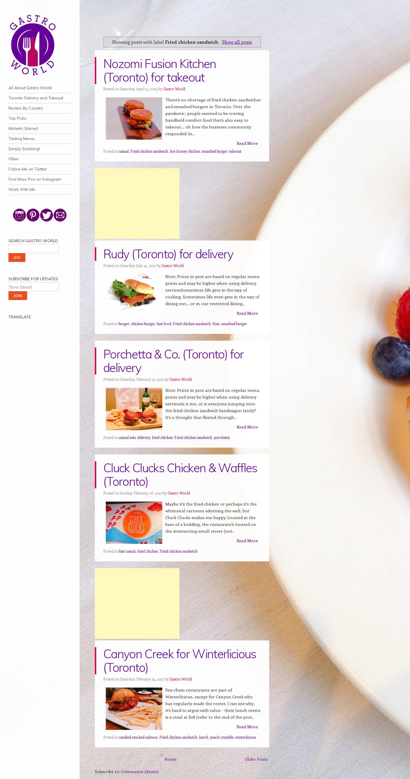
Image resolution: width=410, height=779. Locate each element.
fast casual (127, 551)
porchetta (222, 437)
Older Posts (256, 759)
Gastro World (174, 88)
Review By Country (25, 108)
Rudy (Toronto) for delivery (168, 253)
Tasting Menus (21, 138)
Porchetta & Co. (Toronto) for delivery (173, 361)
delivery (143, 437)
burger (124, 323)
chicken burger (143, 323)
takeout (235, 151)
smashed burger (214, 151)
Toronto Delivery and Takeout (35, 97)
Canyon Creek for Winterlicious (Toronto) (179, 660)
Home (171, 759)
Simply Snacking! (24, 148)
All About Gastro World (30, 87)
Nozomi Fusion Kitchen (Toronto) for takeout (159, 70)
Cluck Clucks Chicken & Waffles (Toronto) (180, 474)
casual (124, 151)
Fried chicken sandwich (149, 151)
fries (216, 323)
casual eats (127, 437)
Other (13, 158)
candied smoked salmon (138, 737)
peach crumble (222, 737)
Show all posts (237, 42)
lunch (203, 737)
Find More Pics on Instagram (34, 179)
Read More (247, 143)
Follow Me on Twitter (27, 169)
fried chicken (162, 437)
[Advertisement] (137, 203)
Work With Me (21, 189)
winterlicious (245, 737)
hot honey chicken (185, 151)
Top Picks (17, 118)
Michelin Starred (23, 128)
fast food (164, 323)
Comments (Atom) (140, 771)
